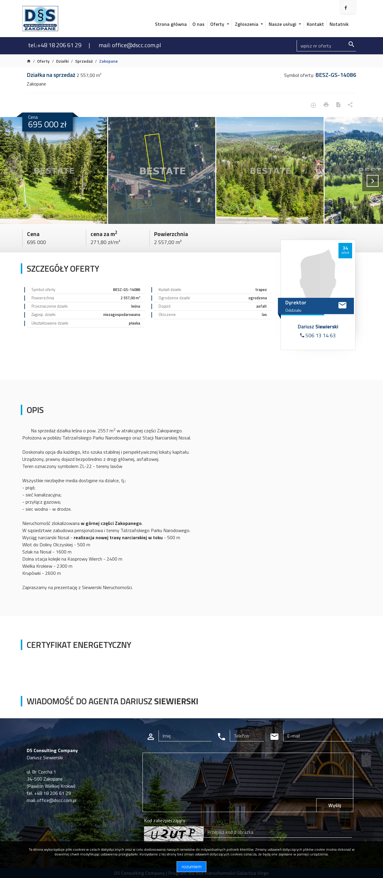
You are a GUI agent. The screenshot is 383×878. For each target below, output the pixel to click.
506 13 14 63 (318, 335)
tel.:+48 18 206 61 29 (55, 45)
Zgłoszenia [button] (247, 24)
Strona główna (171, 24)
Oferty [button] (217, 24)
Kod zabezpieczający (164, 820)
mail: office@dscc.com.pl (130, 45)
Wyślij (334, 805)
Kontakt (315, 24)
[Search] (326, 45)
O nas (198, 24)
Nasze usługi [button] (283, 24)
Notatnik (339, 24)
